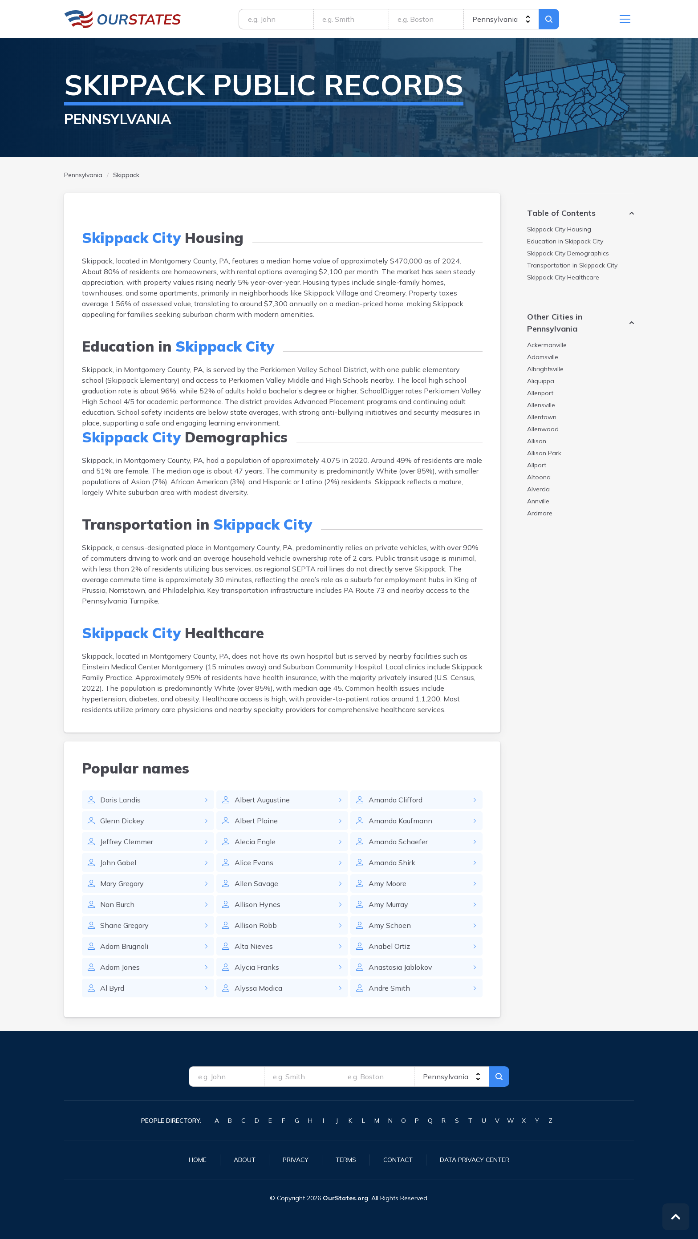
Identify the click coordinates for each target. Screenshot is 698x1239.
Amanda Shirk (392, 862)
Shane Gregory (124, 925)
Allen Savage (256, 883)
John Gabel (118, 862)
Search (549, 19)
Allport (536, 465)
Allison (536, 441)
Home (198, 1160)
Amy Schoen (390, 925)
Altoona (539, 477)
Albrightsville (545, 369)
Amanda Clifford (395, 799)
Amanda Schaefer (398, 841)
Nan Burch (117, 904)
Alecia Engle (255, 841)
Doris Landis (120, 799)
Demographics (568, 253)
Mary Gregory (122, 883)
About (245, 1160)
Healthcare (563, 277)
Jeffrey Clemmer (126, 841)
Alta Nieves (254, 946)
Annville (538, 501)
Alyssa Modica (258, 988)
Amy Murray (388, 904)
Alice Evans (254, 862)
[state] (501, 19)
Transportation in (572, 265)
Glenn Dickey (122, 820)
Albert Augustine (262, 799)
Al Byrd (112, 988)
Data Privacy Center (474, 1160)
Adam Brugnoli (124, 946)
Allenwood (543, 429)
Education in (565, 241)
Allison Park (544, 453)
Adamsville (542, 357)
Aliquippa (540, 381)
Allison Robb (256, 925)
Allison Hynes (257, 904)
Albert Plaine (256, 820)
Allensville (541, 405)
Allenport (540, 393)
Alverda (538, 489)
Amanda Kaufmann (400, 820)
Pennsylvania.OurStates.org (122, 19)
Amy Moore (387, 883)
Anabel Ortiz (389, 946)
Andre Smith (389, 988)
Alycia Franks (257, 967)
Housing (559, 229)
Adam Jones (120, 967)
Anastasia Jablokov (400, 967)
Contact (398, 1160)
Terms (346, 1160)
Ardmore (539, 513)
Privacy (295, 1160)
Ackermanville (547, 345)
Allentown (541, 417)
